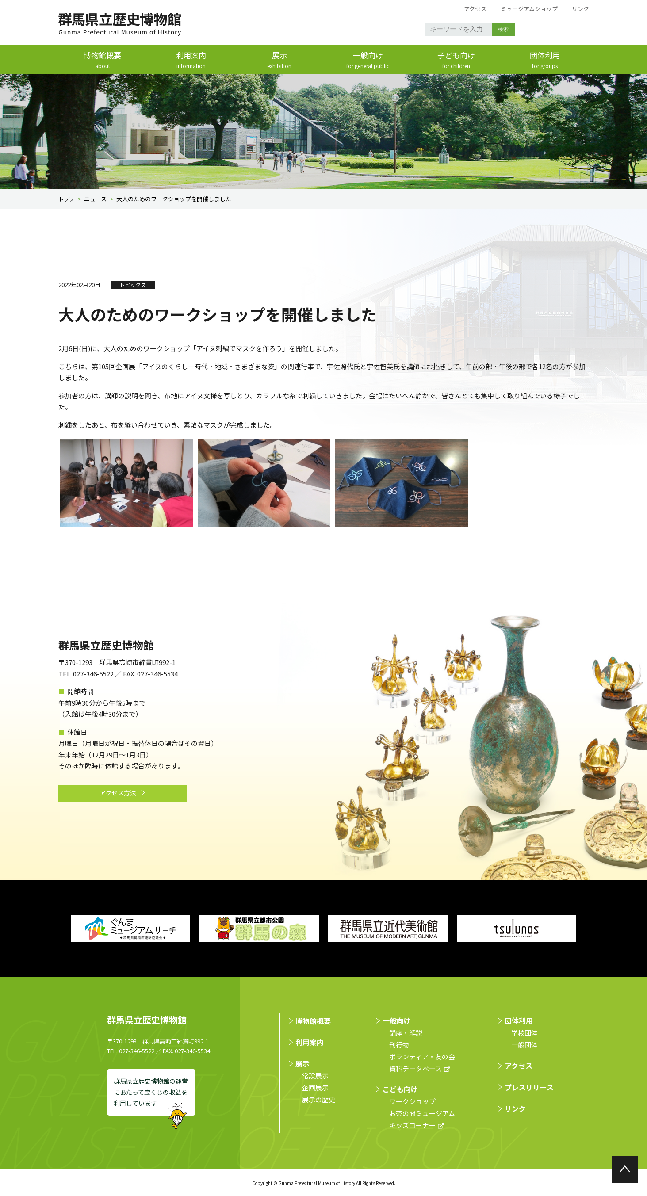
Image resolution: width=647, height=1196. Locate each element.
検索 (503, 29)
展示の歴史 (318, 1099)
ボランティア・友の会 (422, 1056)
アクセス (475, 8)
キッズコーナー (412, 1125)
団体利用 (545, 60)
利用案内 (191, 60)
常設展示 (315, 1076)
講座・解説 (405, 1032)
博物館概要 (102, 60)
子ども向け (456, 60)
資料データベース (415, 1068)
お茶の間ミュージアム (422, 1113)
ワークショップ (412, 1101)
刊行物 (399, 1044)
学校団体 (524, 1032)
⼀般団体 (524, 1044)
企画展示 (315, 1088)
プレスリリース (529, 1087)
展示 (279, 60)
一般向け (368, 60)
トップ (67, 199)
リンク (580, 8)
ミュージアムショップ (529, 8)
